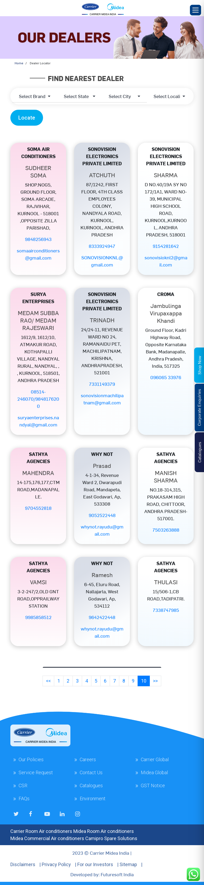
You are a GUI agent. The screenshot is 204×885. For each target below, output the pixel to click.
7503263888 (165, 529)
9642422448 (102, 617)
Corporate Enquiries (199, 407)
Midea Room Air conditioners (103, 831)
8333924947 (102, 246)
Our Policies (31, 759)
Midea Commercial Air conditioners (47, 838)
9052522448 (102, 515)
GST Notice (153, 785)
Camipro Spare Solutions (111, 838)
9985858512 (38, 617)
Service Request (36, 772)
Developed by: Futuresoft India (102, 874)
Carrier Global (155, 759)
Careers (88, 759)
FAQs (24, 798)
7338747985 (166, 610)
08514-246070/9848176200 (38, 398)
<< (48, 681)
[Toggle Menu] (195, 9)
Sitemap (128, 864)
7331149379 (102, 383)
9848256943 (38, 239)
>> (155, 681)
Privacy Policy (56, 864)
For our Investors (95, 864)
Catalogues (91, 785)
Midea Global (154, 772)
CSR (23, 785)
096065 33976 (165, 377)
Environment (92, 798)
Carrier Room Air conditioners (41, 831)
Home (19, 63)
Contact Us (91, 772)
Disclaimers (22, 864)
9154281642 (166, 246)
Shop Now (199, 365)
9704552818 (38, 508)
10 (143, 681)
